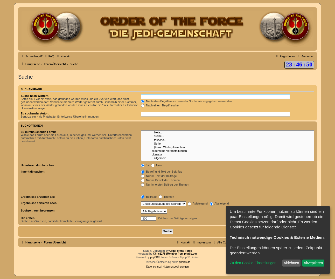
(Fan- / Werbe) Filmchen (228, 147)
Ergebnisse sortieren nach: (39, 203)
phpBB (154, 257)
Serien (228, 144)
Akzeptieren (313, 263)
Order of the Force (180, 250)
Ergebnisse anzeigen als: (38, 196)
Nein (156, 165)
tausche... (228, 140)
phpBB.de (184, 262)
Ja (145, 165)
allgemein (228, 158)
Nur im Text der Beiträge (159, 176)
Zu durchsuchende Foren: (38, 131)
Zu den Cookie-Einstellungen (253, 263)
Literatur (228, 154)
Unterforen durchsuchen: (38, 165)
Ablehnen (291, 263)
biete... (228, 132)
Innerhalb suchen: (33, 171)
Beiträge (149, 196)
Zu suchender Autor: (35, 113)
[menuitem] (49, 56)
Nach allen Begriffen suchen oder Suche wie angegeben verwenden (186, 101)
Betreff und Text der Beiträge (161, 171)
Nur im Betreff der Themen (160, 180)
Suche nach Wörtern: (35, 95)
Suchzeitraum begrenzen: (38, 210)
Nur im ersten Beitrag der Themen (165, 184)
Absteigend (219, 203)
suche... (228, 136)
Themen (166, 196)
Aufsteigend (198, 203)
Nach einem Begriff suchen (160, 105)
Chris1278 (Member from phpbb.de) (175, 253)
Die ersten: (28, 218)
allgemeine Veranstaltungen (228, 151)
